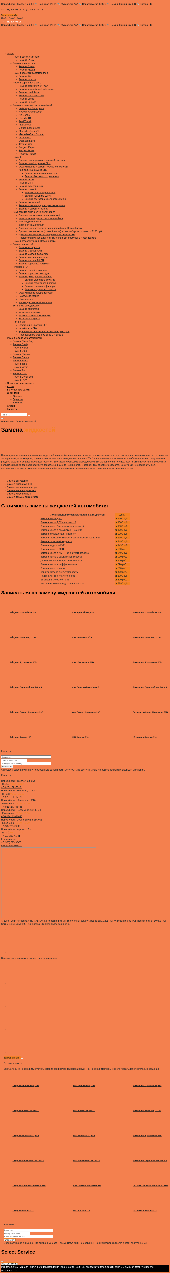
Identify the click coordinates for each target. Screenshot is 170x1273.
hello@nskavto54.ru (11, 845)
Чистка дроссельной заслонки (35, 302)
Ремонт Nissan (27, 69)
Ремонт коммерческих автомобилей (32, 105)
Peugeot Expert (27, 147)
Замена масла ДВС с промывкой (58, 522)
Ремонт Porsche (27, 102)
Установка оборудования (26, 305)
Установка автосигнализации (34, 315)
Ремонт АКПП (26, 179)
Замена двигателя (29, 309)
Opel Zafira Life (27, 141)
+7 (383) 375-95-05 (11, 21)
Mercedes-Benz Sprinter (31, 134)
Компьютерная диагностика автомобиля (41, 218)
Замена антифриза (29, 247)
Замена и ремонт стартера (33, 208)
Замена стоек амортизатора (40, 192)
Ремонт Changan (22, 354)
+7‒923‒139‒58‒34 (11, 787)
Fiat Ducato (25, 124)
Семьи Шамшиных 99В (123, 4)
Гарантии (18, 399)
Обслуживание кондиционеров (36, 292)
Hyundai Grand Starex (30, 111)
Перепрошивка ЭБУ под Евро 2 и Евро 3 (41, 334)
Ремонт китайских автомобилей (24, 338)
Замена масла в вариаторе (34, 254)
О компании (13, 393)
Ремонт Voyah (20, 367)
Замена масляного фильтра (40, 280)
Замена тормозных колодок (34, 273)
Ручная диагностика (30, 221)
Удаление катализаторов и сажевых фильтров (44, 331)
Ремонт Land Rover (29, 92)
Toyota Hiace (26, 144)
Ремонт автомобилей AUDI (33, 86)
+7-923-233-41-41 (10, 836)
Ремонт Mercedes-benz (31, 95)
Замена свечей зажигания (33, 270)
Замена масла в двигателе (33, 257)
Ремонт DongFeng (23, 377)
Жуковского (70, 4)
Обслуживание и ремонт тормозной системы (43, 166)
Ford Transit (25, 121)
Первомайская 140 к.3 (94, 4)
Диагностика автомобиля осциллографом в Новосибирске (51, 228)
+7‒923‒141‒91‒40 (11, 816)
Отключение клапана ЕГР (33, 325)
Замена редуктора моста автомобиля (45, 199)
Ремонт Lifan (20, 351)
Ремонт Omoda (21, 357)
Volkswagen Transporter (31, 108)
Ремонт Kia (25, 76)
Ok (15, 1270)
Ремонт (17, 157)
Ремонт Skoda (26, 99)
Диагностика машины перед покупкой (39, 215)
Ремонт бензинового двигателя (42, 176)
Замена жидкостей (23, 244)
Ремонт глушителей (29, 202)
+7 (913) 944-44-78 (33, 9)
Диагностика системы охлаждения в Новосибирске (47, 234)
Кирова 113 (146, 4)
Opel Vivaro (25, 137)
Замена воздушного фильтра (40, 289)
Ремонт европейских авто (27, 82)
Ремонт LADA (26, 60)
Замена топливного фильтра (40, 283)
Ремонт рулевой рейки (31, 186)
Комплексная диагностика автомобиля (34, 212)
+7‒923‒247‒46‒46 (11, 807)
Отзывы (17, 396)
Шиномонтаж (26, 299)
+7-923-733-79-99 (10, 826)
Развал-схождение (29, 296)
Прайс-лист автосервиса (20, 383)
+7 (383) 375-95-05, (12, 9)
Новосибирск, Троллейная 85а (17, 4)
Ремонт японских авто (25, 63)
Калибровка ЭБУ (28, 328)
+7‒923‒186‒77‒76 (11, 797)
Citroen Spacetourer (29, 128)
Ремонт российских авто (26, 57)
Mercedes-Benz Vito (29, 131)
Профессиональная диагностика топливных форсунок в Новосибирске (57, 238)
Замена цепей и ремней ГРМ (34, 163)
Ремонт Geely (20, 344)
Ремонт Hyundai (27, 79)
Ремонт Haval (20, 347)
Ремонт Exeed (20, 360)
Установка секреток (29, 318)
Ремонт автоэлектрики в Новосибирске (34, 241)
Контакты (12, 409)
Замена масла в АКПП (31, 250)
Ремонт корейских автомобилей (30, 73)
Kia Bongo (24, 115)
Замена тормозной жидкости (34, 263)
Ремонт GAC (20, 373)
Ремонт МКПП (26, 183)
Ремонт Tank (20, 364)
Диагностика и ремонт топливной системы (42, 160)
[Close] (22, 1058)
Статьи (11, 406)
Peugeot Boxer (26, 150)
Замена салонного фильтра (40, 286)
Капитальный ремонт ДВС (33, 170)
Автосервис (7, 421)
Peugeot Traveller (28, 153)
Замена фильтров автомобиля (35, 276)
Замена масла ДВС (51, 518)
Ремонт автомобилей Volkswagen (37, 89)
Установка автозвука (30, 312)
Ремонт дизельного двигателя (41, 173)
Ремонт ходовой (28, 189)
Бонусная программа (18, 389)
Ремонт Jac (19, 370)
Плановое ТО (20, 267)
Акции (10, 386)
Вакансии (18, 402)
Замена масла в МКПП (31, 260)
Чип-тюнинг (19, 322)
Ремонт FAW (20, 380)
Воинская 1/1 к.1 (48, 4)
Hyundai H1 (25, 118)
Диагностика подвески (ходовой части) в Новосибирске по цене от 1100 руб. (60, 231)
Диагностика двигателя (31, 225)
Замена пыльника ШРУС (38, 196)
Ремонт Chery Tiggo (23, 341)
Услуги (10, 53)
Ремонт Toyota (27, 66)
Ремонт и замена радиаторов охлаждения (42, 205)
